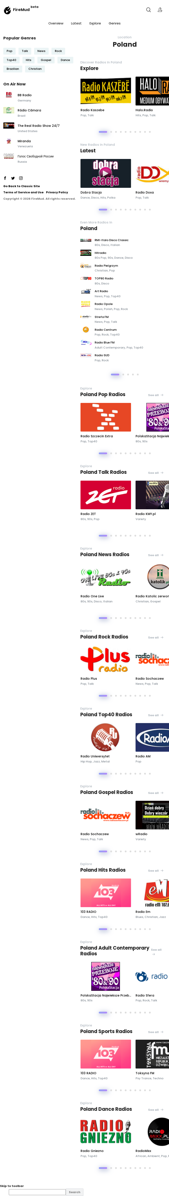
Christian (35, 69)
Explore (95, 23)
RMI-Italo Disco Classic (112, 240)
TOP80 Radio (104, 278)
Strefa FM (102, 317)
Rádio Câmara (29, 111)
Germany (24, 100)
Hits (28, 60)
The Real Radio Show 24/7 (39, 126)
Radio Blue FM (105, 342)
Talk (25, 51)
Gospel (46, 60)
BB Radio (25, 95)
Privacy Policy (57, 192)
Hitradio (100, 253)
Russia (22, 162)
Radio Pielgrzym (106, 266)
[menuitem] (89, 1192)
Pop (9, 51)
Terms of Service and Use (23, 192)
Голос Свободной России (36, 157)
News (41, 51)
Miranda (24, 141)
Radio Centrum (106, 330)
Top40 (11, 60)
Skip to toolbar (12, 1186)
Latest (76, 23)
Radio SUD (102, 355)
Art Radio (101, 291)
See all (156, 395)
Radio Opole (104, 304)
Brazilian (13, 69)
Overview (55, 23)
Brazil (22, 116)
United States (27, 131)
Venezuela (25, 146)
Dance (65, 60)
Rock (58, 51)
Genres (115, 23)
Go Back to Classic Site (21, 186)
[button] (103, 132)
